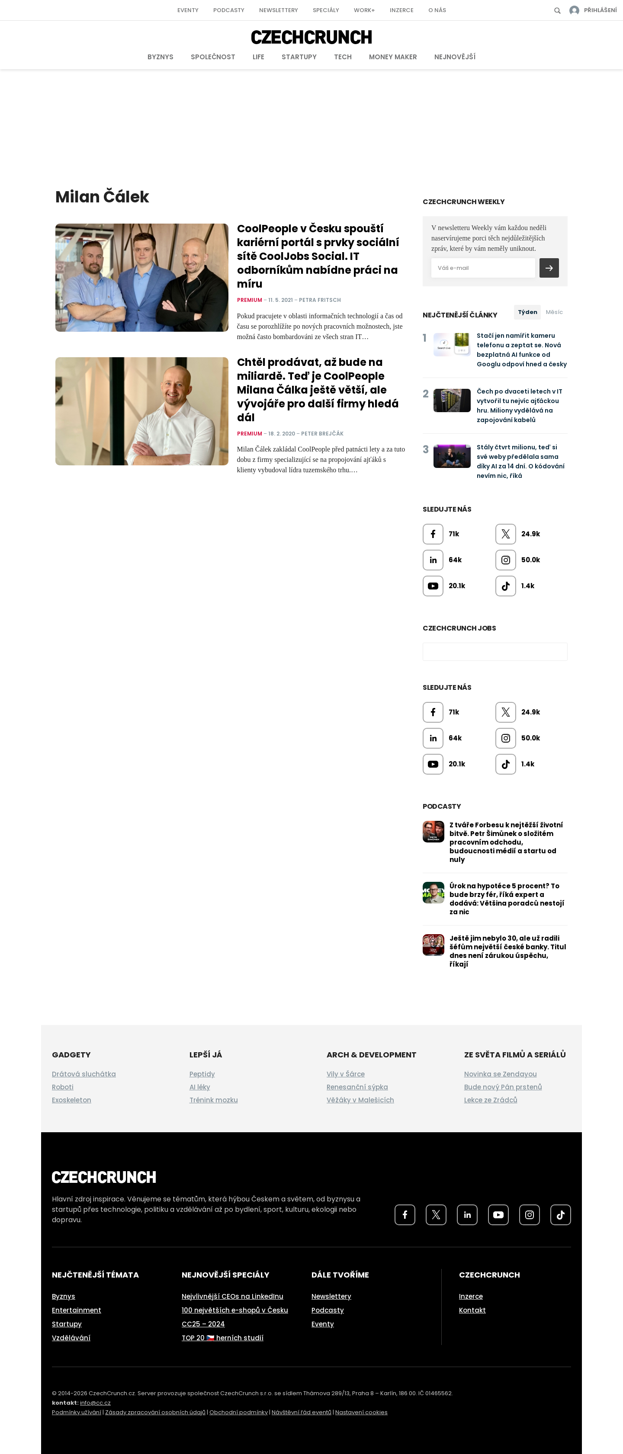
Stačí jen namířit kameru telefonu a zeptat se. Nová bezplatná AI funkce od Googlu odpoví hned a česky (522, 349)
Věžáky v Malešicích (360, 1100)
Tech (343, 56)
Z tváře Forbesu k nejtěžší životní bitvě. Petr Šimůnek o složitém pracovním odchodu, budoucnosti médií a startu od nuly (506, 842)
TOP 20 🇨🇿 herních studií (222, 1337)
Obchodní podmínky (238, 1412)
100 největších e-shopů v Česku (235, 1310)
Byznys (160, 56)
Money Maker (393, 56)
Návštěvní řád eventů (301, 1412)
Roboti (63, 1087)
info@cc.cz (95, 1403)
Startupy (299, 56)
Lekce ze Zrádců (490, 1100)
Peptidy (202, 1074)
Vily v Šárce (346, 1074)
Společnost (213, 56)
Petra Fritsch (320, 300)
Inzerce (402, 10)
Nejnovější (454, 56)
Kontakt (472, 1310)
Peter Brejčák (322, 433)
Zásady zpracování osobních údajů (155, 1412)
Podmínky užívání (76, 1412)
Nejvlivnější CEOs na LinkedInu (232, 1296)
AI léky (199, 1087)
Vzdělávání (71, 1337)
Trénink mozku (213, 1100)
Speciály (326, 10)
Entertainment (76, 1310)
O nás (437, 10)
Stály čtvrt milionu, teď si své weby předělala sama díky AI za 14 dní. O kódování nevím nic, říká (521, 461)
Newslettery (278, 10)
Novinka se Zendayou (500, 1074)
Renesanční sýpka (357, 1087)
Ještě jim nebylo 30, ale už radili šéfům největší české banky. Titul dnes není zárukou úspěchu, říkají (508, 951)
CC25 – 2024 (203, 1324)
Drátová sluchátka (84, 1074)
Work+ (364, 10)
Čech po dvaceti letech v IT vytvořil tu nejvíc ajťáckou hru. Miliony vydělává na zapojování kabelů (519, 405)
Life (258, 56)
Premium (249, 300)
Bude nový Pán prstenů (503, 1087)
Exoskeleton (71, 1100)
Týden (527, 312)
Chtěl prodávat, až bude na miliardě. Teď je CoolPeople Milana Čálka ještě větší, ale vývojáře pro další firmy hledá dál (318, 390)
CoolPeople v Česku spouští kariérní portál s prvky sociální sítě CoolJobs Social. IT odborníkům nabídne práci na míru (318, 256)
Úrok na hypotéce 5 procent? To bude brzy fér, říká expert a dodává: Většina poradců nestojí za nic (507, 898)
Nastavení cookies (361, 1412)
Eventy (188, 10)
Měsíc (554, 312)
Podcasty (228, 10)
